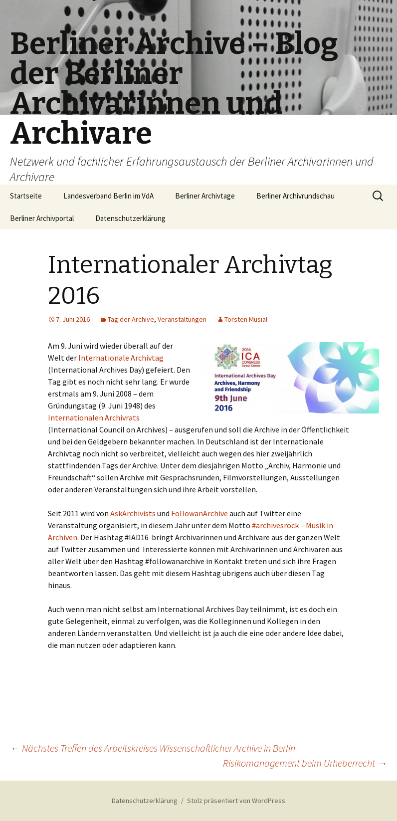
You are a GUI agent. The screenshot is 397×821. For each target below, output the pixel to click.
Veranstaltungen (182, 319)
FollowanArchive (199, 513)
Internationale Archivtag (121, 358)
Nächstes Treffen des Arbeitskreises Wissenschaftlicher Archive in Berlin (152, 748)
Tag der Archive (131, 319)
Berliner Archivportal (42, 218)
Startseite (26, 196)
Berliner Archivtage (205, 196)
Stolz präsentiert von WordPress (236, 800)
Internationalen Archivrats (94, 417)
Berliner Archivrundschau (295, 196)
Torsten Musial (245, 319)
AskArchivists (133, 513)
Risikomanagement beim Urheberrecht (305, 763)
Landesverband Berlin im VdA (108, 196)
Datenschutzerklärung (130, 218)
